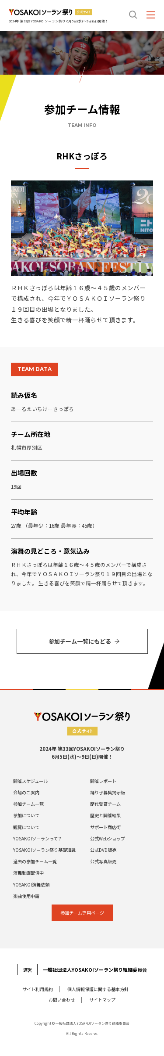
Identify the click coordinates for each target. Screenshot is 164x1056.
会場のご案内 (26, 792)
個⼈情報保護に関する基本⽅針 (98, 989)
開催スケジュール (30, 781)
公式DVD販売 (103, 850)
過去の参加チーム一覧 (35, 861)
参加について (26, 815)
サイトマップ (102, 1000)
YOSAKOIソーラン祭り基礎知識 (44, 850)
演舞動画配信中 (28, 873)
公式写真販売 (103, 861)
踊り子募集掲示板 (107, 792)
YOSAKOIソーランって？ (37, 839)
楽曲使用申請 (26, 896)
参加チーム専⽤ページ (82, 912)
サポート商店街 (105, 827)
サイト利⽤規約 (37, 989)
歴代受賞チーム (105, 804)
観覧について (26, 827)
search (133, 14)
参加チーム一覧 (28, 804)
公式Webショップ (107, 839)
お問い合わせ (62, 1000)
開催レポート (103, 781)
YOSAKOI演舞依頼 (31, 885)
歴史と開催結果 (105, 815)
